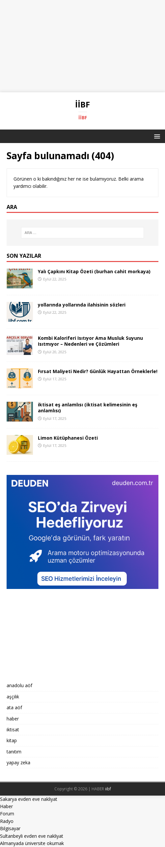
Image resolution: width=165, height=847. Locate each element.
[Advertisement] (82, 46)
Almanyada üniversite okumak (32, 843)
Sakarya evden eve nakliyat (28, 799)
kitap (12, 740)
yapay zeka (18, 762)
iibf (108, 789)
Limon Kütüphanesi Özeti (68, 438)
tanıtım (14, 751)
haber (13, 719)
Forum (7, 813)
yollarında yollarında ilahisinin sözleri (81, 305)
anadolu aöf (19, 685)
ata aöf (14, 707)
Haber (6, 806)
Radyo (7, 821)
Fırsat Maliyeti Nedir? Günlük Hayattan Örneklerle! (97, 371)
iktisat (13, 729)
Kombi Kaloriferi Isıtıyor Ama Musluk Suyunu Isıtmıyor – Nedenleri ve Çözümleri (90, 341)
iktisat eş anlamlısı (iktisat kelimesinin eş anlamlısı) (87, 407)
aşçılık (13, 696)
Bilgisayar (10, 828)
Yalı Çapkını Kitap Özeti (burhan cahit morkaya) (94, 271)
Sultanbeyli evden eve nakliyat (31, 836)
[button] (156, 136)
